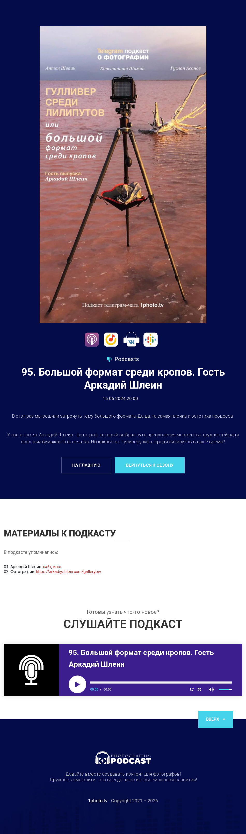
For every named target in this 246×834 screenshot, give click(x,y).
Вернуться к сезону (150, 465)
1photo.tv (97, 800)
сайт (47, 566)
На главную (86, 465)
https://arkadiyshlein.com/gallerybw (68, 571)
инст (57, 566)
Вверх (215, 719)
